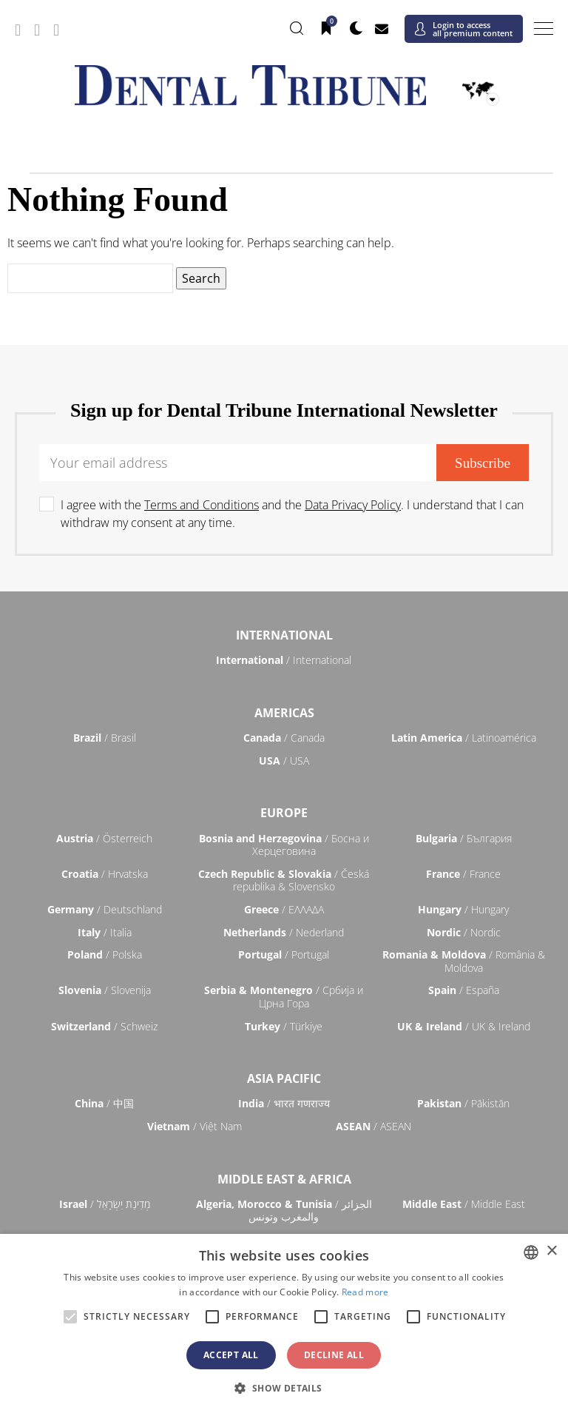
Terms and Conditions (201, 505)
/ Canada (284, 738)
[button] (284, 1387)
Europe (284, 813)
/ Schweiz (104, 1026)
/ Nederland (283, 932)
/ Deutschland (104, 909)
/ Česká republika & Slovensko (283, 880)
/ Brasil (104, 738)
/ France (463, 874)
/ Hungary (463, 909)
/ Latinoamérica (463, 738)
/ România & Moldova (463, 961)
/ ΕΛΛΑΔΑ (284, 909)
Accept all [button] (231, 1355)
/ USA (284, 761)
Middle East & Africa (284, 1179)
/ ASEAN (373, 1126)
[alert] (284, 1323)
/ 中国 (104, 1103)
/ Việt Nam (194, 1126)
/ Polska (104, 954)
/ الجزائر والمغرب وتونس (284, 1210)
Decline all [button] (334, 1355)
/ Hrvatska (104, 874)
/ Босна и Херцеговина (284, 845)
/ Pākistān (463, 1103)
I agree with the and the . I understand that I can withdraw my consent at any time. (292, 514)
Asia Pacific (284, 1078)
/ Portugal (283, 954)
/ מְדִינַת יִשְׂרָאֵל (104, 1204)
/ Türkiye (283, 1026)
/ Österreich (104, 838)
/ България (464, 838)
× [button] (551, 1251)
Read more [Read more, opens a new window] (365, 1292)
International (284, 635)
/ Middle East (463, 1204)
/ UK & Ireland (463, 1026)
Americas (284, 713)
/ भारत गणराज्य (284, 1103)
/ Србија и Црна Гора (283, 996)
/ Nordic (464, 932)
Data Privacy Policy (353, 505)
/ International (283, 660)
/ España (463, 990)
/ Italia (105, 932)
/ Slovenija (104, 990)
